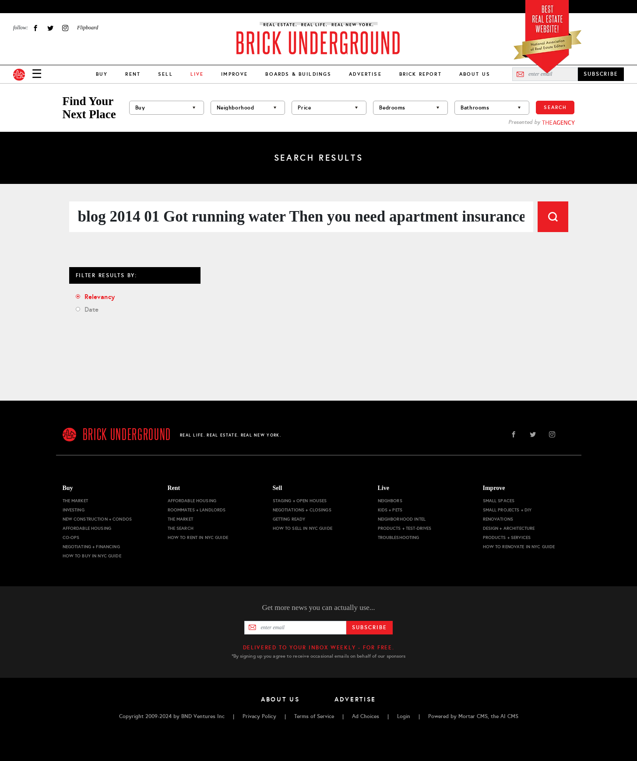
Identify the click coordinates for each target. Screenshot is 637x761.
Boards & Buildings (298, 74)
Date (91, 309)
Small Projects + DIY (507, 510)
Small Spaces (499, 501)
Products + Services (507, 537)
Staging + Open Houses (300, 501)
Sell (165, 74)
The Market (75, 501)
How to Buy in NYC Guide (92, 556)
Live (383, 488)
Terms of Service (314, 716)
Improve (234, 74)
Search (555, 107)
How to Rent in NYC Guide (198, 537)
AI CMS (509, 716)
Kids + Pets (390, 510)
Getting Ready (289, 519)
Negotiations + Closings (302, 510)
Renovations (498, 519)
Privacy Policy (259, 716)
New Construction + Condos (97, 519)
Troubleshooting (398, 537)
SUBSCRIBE (601, 74)
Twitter (50, 28)
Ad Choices (365, 716)
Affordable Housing (87, 528)
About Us (474, 74)
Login (403, 716)
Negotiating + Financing (91, 547)
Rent (133, 74)
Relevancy (99, 296)
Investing (73, 510)
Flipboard (87, 28)
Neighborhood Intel (402, 519)
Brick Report (420, 74)
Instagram (65, 28)
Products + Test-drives (405, 528)
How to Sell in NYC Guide (302, 528)
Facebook (35, 28)
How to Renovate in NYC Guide (519, 547)
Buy (102, 74)
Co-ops (71, 537)
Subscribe (369, 627)
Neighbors (390, 501)
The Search (181, 528)
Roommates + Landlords (197, 510)
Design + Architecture (509, 528)
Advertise (365, 74)
